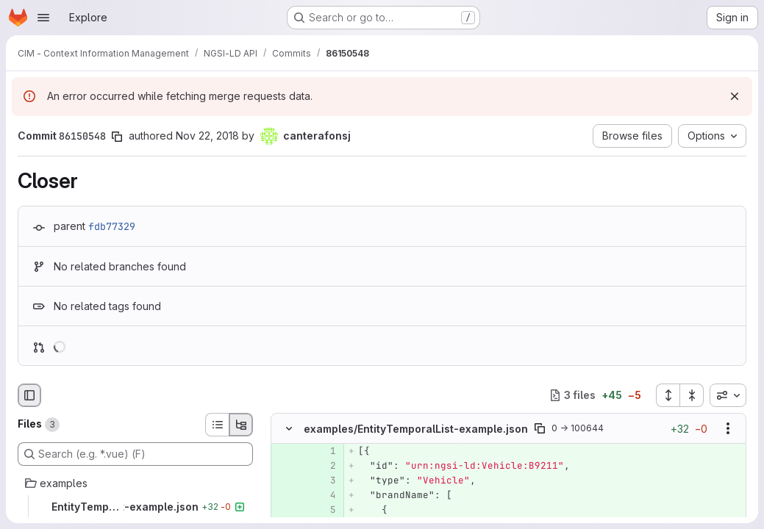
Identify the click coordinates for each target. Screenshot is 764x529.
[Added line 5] (323, 510)
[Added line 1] (323, 451)
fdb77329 (111, 226)
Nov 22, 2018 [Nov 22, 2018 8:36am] (207, 135)
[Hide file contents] (289, 428)
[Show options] (728, 428)
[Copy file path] (540, 428)
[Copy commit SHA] (117, 136)
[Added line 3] (323, 480)
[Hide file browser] (29, 395)
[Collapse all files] (692, 395)
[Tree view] (241, 424)
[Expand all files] (667, 395)
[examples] (135, 483)
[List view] (217, 424)
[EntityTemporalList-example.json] (135, 507)
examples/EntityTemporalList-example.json (416, 428)
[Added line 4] (323, 495)
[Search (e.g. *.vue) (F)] (135, 454)
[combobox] (728, 395)
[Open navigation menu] (43, 17)
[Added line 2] (323, 465)
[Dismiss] (734, 96)
